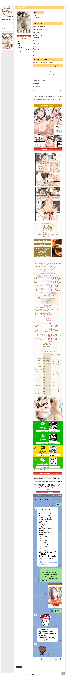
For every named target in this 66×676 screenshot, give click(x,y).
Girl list (64, 1)
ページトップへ (61, 670)
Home (55, 1)
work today (59, 1)
